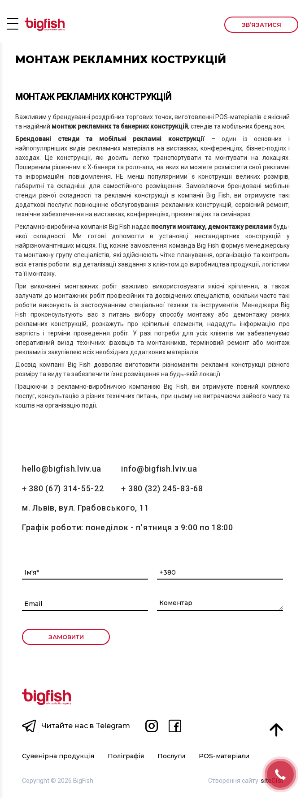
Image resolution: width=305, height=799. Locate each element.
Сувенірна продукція (58, 756)
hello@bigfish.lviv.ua (61, 468)
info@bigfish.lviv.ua (159, 468)
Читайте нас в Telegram (85, 726)
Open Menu (12, 23)
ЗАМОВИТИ (66, 636)
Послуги (171, 756)
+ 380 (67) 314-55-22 (63, 488)
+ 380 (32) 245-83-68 (162, 488)
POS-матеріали (224, 756)
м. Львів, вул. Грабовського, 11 (85, 507)
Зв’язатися (261, 24)
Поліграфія (126, 756)
